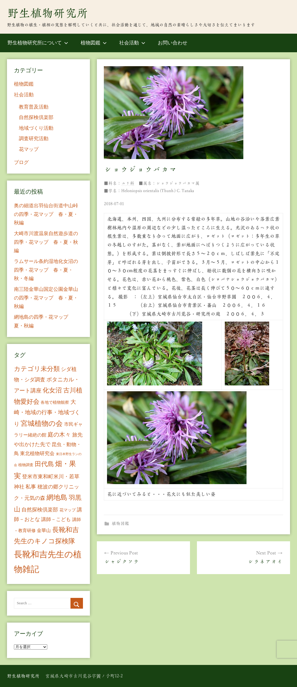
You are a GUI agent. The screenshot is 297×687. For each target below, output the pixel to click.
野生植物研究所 (47, 13)
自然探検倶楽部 (36, 117)
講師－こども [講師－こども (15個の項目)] (56, 519)
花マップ (29, 149)
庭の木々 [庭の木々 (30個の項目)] (59, 434)
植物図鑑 (94, 43)
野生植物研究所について (38, 43)
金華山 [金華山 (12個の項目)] (44, 530)
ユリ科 (127, 183)
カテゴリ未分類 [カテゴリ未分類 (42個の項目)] (37, 368)
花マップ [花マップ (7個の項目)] (67, 510)
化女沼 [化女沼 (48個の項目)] (52, 390)
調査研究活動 (33, 138)
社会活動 (132, 43)
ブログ (21, 162)
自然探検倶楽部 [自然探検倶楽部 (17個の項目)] (39, 510)
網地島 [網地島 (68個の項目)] (56, 497)
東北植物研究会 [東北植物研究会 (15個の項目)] (37, 453)
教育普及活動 (33, 107)
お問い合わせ (172, 43)
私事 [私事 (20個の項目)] (31, 487)
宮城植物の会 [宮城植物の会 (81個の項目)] (42, 423)
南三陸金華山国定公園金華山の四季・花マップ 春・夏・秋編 (46, 297)
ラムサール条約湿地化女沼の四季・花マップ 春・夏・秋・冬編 (46, 270)
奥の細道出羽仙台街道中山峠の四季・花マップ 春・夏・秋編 (46, 214)
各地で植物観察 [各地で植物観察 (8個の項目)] (55, 402)
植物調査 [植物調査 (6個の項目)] (25, 465)
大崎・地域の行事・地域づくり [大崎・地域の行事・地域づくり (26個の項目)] (47, 413)
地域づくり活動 (36, 128)
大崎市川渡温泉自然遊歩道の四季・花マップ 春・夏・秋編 (46, 242)
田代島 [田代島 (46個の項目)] (44, 464)
